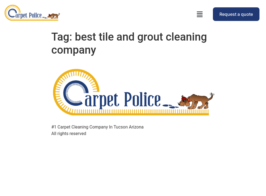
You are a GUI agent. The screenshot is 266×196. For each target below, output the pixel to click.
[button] (200, 14)
